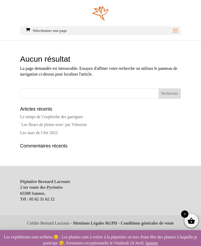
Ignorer (152, 243)
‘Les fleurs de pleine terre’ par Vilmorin (53, 124)
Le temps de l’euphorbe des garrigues (51, 117)
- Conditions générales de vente (145, 223)
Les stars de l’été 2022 (39, 132)
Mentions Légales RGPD (95, 223)
